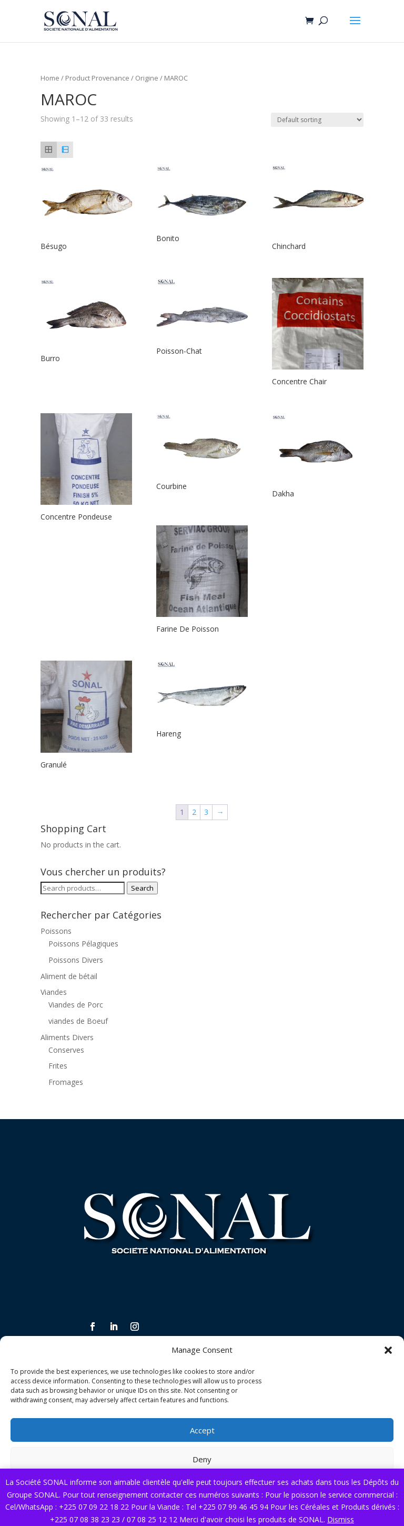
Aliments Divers (67, 1037)
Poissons (56, 931)
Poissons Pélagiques (83, 944)
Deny (202, 1459)
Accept (202, 1430)
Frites (57, 1066)
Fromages (65, 1082)
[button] (388, 1350)
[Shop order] (317, 120)
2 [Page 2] (194, 812)
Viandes (54, 992)
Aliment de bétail (69, 976)
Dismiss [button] (340, 1519)
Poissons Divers (75, 960)
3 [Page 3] (206, 812)
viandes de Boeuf (78, 1021)
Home (50, 78)
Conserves (66, 1050)
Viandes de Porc (75, 1005)
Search (142, 888)
